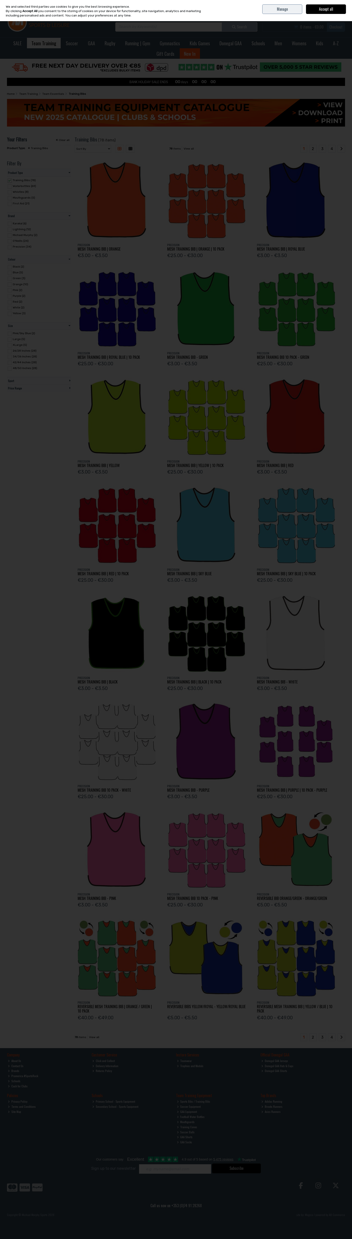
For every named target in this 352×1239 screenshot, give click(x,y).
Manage (282, 9)
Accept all (326, 9)
